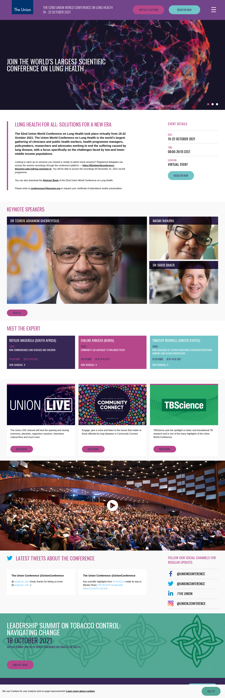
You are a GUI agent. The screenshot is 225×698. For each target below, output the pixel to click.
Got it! (211, 691)
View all (17, 313)
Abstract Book (51, 180)
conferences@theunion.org (45, 188)
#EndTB (106, 585)
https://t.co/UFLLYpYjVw (95, 588)
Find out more (20, 665)
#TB (99, 585)
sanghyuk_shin (21, 581)
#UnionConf (119, 581)
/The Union (180, 593)
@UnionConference (186, 574)
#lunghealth (117, 585)
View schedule (17, 365)
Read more (21, 449)
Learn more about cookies (80, 691)
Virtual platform (148, 10)
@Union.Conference (186, 603)
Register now (184, 10)
